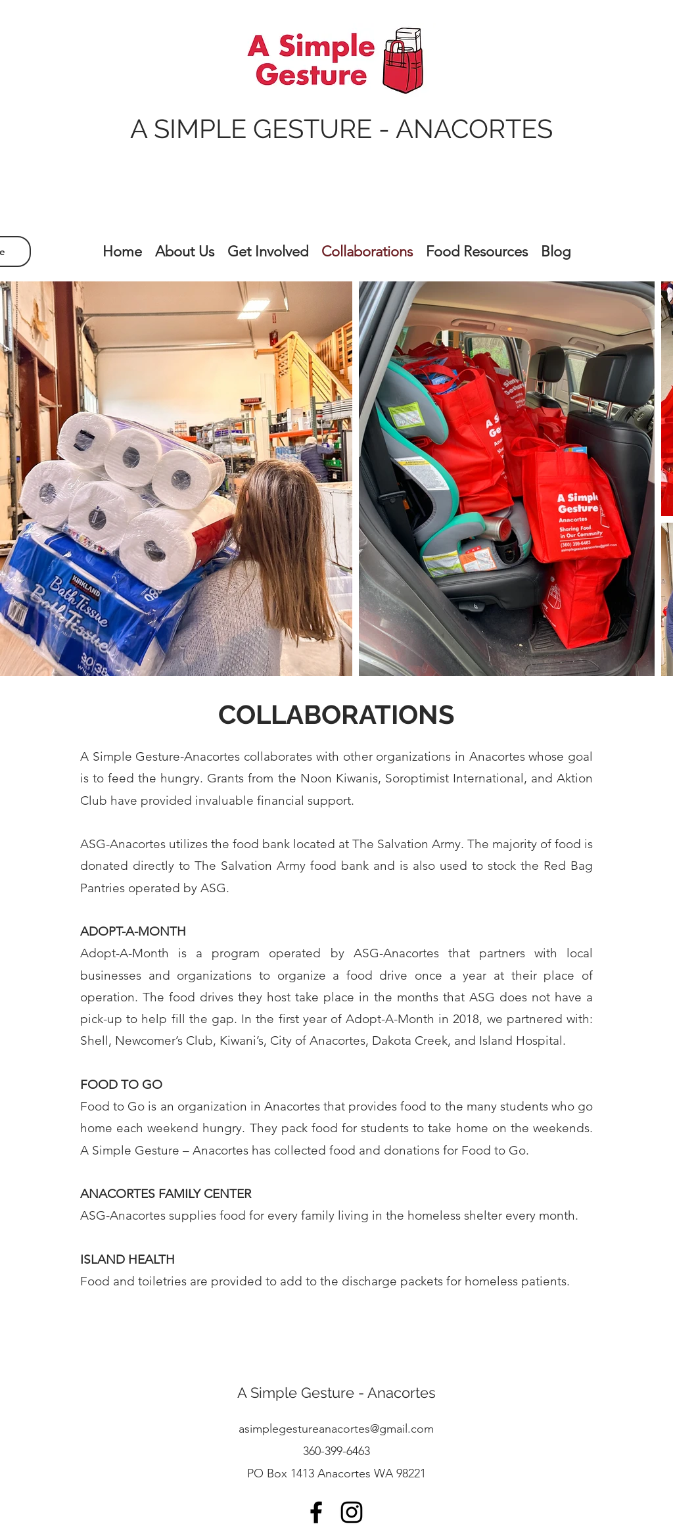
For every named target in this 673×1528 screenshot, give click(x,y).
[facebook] (316, 1512)
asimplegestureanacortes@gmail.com (336, 1428)
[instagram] (351, 1512)
